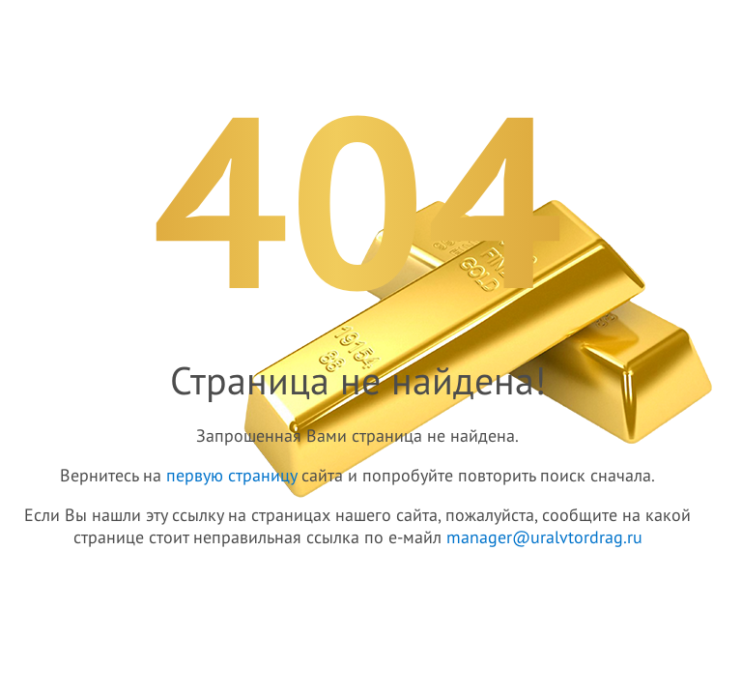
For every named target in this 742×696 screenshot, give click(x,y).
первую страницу (231, 476)
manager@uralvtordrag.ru (544, 538)
